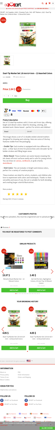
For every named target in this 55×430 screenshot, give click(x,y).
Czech (27, 417)
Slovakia (26, 421)
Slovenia (37, 421)
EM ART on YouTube (8, 404)
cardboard (26, 161)
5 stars (26, 194)
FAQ (19, 372)
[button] (17, 293)
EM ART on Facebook (9, 400)
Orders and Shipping (24, 377)
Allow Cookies (47, 428)
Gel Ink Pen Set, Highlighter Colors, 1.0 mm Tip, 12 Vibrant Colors (41, 281)
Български (11, 414)
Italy (6, 421)
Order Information (23, 375)
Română (34, 414)
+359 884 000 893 (41, 8)
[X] (1, 423)
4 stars (22, 194)
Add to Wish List (19, 77)
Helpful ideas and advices (8, 390)
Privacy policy (4, 375)
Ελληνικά (23, 414)
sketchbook (7, 163)
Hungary (37, 417)
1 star (9, 194)
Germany (44, 414)
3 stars (17, 194)
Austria (7, 417)
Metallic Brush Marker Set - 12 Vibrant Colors (13, 280)
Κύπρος (47, 421)
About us (3, 372)
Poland (15, 421)
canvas (18, 161)
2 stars (13, 194)
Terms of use (4, 377)
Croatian (17, 417)
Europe (47, 417)
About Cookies (5, 380)
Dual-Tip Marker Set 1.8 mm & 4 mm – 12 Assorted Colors (14, 338)
